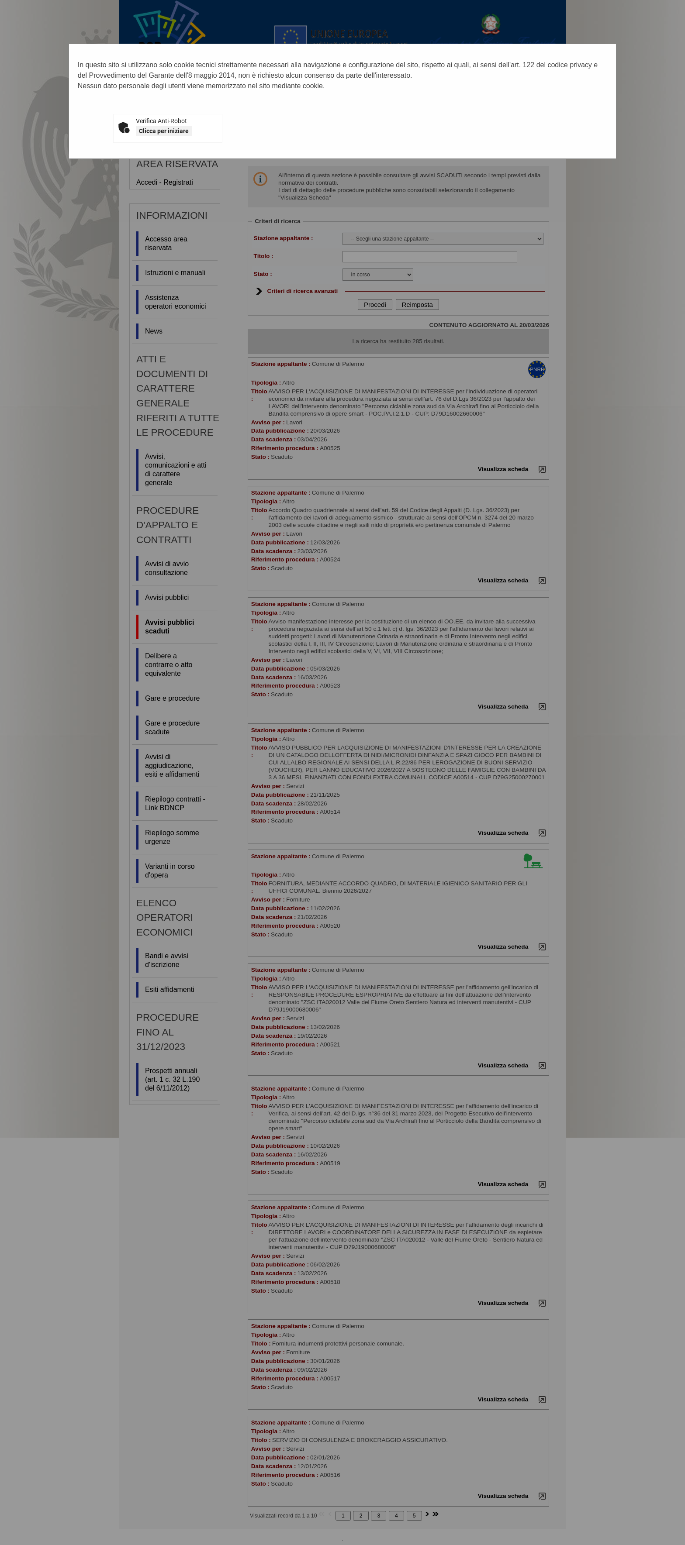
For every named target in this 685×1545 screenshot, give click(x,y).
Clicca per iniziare (164, 130)
